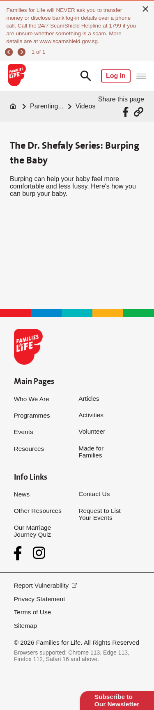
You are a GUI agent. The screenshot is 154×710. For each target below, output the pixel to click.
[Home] (13, 106)
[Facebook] (19, 553)
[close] (145, 8)
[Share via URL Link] (138, 111)
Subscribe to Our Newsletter (116, 700)
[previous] (10, 52)
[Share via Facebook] (126, 112)
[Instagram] (39, 553)
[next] (22, 52)
